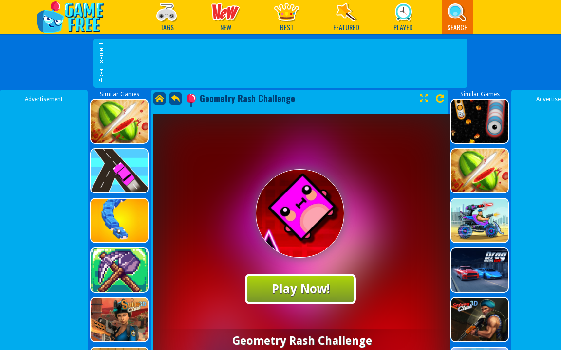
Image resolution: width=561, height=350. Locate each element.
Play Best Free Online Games (75, 16)
